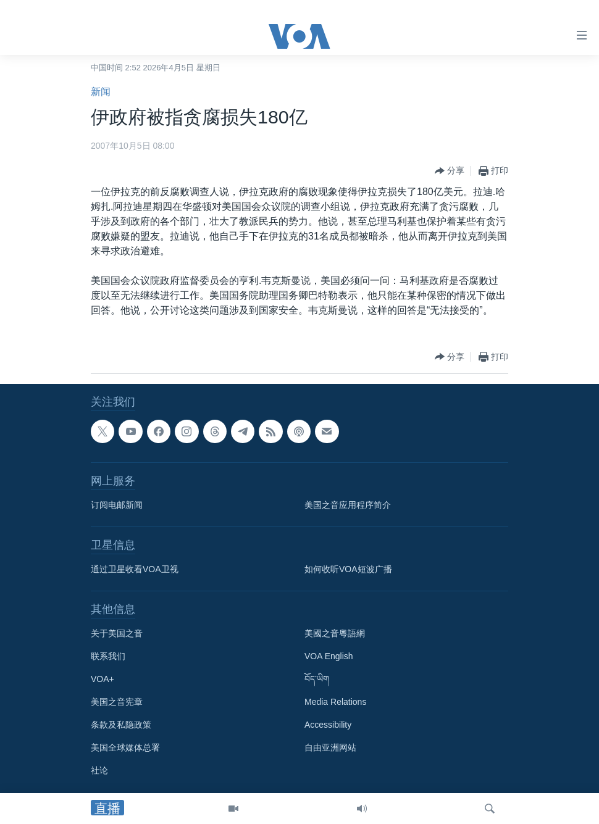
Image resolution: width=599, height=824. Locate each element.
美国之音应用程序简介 (347, 505)
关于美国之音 (117, 633)
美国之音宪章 (117, 702)
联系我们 (108, 656)
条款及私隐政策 (121, 725)
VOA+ (102, 679)
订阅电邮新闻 (117, 505)
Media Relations (335, 702)
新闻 (101, 91)
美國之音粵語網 (334, 633)
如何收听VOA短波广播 (348, 569)
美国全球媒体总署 (125, 747)
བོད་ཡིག (316, 679)
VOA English (328, 656)
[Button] (449, 171)
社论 (99, 770)
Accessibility (327, 725)
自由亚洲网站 (330, 747)
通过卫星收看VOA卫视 (134, 569)
